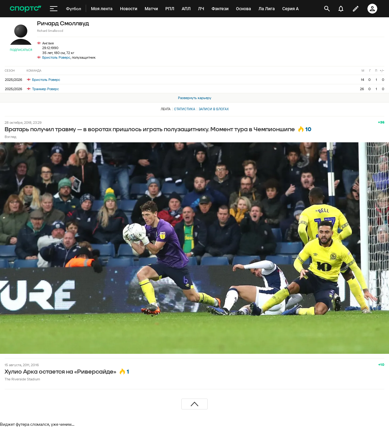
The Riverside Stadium (22, 379)
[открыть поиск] (327, 8)
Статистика (184, 109)
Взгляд (10, 136)
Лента (166, 109)
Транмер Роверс (43, 88)
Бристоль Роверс (56, 57)
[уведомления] (340, 8)
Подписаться (21, 50)
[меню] (53, 8)
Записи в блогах (214, 109)
